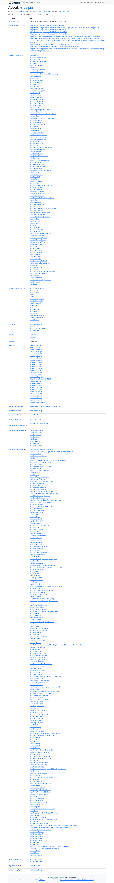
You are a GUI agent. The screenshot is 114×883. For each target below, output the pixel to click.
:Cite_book (34, 292)
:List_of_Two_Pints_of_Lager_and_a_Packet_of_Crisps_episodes (51, 452)
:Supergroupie (36, 445)
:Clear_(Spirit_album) (38, 555)
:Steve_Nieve (35, 727)
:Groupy (34, 439)
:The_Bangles (35, 227)
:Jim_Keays (34, 739)
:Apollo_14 (34, 200)
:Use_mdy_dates (36, 318)
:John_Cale (34, 613)
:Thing (33, 335)
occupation (15, 419)
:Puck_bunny (35, 183)
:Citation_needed (36, 301)
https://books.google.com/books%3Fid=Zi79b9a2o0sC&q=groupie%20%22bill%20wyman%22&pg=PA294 (64, 28)
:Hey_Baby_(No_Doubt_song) (40, 790)
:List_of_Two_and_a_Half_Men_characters (44, 777)
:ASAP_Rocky (35, 105)
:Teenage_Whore (36, 796)
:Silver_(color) (35, 754)
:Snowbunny (35, 441)
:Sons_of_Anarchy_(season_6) (40, 280)
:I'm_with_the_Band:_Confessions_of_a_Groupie (46, 567)
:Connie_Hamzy (36, 66)
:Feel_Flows (35, 639)
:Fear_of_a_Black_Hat (38, 592)
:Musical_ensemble (37, 166)
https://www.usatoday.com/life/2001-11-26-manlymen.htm (49, 44)
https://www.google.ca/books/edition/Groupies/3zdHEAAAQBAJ (51, 34)
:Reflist (33, 313)
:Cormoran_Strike (37, 607)
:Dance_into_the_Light (38, 802)
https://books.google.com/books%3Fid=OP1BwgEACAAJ (48, 26)
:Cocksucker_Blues (37, 731)
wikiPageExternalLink (17, 26)
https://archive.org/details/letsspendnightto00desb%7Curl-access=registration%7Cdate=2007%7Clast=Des (65, 36)
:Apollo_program (36, 187)
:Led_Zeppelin (35, 87)
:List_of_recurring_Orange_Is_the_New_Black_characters (49, 847)
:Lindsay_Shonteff (37, 662)
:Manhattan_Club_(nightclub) (40, 830)
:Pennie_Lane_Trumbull (39, 773)
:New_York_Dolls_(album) (39, 681)
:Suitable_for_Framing (38, 637)
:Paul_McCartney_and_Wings (40, 171)
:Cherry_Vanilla (36, 250)
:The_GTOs (34, 173)
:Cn (32, 307)
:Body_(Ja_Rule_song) (38, 498)
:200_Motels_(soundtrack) (39, 489)
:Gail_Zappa (35, 108)
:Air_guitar (34, 531)
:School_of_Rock (36, 229)
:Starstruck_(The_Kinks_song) (40, 525)
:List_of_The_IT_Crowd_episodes (41, 506)
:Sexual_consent (36, 800)
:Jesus (33, 68)
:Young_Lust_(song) (37, 706)
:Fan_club (34, 760)
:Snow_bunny (35, 815)
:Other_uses (35, 309)
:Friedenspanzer (36, 679)
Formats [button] (37, 3)
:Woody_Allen (35, 129)
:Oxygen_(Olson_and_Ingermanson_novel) (45, 691)
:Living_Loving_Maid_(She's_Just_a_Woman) (45, 676)
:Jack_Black (34, 116)
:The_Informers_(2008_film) (40, 792)
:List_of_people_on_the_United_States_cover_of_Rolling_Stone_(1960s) (54, 826)
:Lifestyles (34, 269)
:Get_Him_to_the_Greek (39, 628)
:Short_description (37, 316)
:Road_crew (35, 550)
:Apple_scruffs (36, 712)
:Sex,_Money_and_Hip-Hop (40, 213)
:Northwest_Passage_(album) (40, 263)
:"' (32, 295)
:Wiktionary (35, 320)
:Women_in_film (36, 721)
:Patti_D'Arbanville (37, 192)
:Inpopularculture (37, 288)
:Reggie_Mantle (36, 578)
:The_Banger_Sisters (38, 240)
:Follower (34, 811)
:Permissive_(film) (37, 767)
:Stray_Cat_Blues (36, 723)
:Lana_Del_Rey (36, 189)
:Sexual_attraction (37, 99)
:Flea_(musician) (36, 534)
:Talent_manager (36, 122)
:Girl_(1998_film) (36, 521)
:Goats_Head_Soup (37, 150)
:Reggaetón (35, 282)
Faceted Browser (86, 3)
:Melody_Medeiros (37, 832)
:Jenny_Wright (35, 779)
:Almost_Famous (36, 175)
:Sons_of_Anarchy (37, 72)
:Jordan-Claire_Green (38, 710)
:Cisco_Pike (35, 458)
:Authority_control (37, 299)
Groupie (26, 7)
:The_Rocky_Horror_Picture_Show (42, 750)
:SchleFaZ (34, 571)
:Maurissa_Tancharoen (38, 487)
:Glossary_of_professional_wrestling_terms (45, 611)
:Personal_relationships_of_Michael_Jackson (45, 733)
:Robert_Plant (35, 95)
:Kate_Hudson (35, 615)
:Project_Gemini (36, 103)
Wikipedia (42, 880)
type (11, 335)
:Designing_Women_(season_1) (41, 450)
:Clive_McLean (36, 561)
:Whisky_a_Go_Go (37, 246)
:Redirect (34, 311)
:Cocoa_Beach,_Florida (38, 135)
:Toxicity (34, 126)
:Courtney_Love (36, 82)
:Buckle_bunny (36, 433)
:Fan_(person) (35, 152)
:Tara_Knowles (36, 181)
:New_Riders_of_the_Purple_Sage (42, 118)
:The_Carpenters (36, 206)
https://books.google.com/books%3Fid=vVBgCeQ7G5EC (48, 32)
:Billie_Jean (34, 725)
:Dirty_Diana (35, 221)
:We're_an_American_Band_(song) (42, 185)
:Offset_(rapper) (36, 563)
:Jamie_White (35, 632)
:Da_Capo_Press (36, 252)
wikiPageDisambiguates (18, 426)
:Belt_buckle (35, 248)
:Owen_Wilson (36, 168)
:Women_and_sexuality (38, 273)
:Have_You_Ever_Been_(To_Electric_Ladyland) (45, 500)
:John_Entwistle (36, 651)
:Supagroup (35, 807)
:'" (32, 297)
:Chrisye (34, 582)
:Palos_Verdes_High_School (40, 496)
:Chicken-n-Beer (36, 624)
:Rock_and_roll (36, 97)
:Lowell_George (36, 674)
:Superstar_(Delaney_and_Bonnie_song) (44, 74)
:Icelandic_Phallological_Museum (42, 622)
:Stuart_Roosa (35, 202)
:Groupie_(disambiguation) (40, 423)
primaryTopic (15, 870)
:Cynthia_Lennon (36, 508)
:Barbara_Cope (36, 244)
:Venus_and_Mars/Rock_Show (41, 664)
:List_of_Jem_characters (39, 714)
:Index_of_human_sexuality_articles (42, 809)
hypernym (15, 866)
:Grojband (34, 771)
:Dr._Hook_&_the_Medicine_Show (42, 198)
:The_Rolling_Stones (37, 124)
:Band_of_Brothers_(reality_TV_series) (43, 819)
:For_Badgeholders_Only (39, 763)
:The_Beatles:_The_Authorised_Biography (44, 494)
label (11, 341)
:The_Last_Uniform (37, 788)
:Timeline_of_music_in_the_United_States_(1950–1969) (49, 828)
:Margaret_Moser (37, 80)
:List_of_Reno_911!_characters (41, 502)
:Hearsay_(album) (37, 468)
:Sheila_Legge (35, 744)
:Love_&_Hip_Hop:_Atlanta (39, 603)
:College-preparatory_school (40, 110)
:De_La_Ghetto (36, 278)
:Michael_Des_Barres (38, 137)
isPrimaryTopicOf (16, 411)
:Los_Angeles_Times (37, 242)
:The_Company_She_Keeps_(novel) (42, 271)
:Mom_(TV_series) (37, 569)
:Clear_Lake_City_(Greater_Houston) (43, 208)
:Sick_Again (35, 255)
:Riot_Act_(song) (36, 697)
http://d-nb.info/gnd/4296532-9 (40, 379)
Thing (22, 11)
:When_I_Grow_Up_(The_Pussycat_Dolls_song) (46, 586)
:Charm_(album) (36, 834)
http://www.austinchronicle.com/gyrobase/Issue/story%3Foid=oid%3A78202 (55, 47)
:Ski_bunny (34, 443)
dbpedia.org (67, 11)
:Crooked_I (34, 284)
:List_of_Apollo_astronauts (39, 160)
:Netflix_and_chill (36, 718)
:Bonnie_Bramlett (37, 236)
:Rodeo (33, 225)
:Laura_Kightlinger (37, 781)
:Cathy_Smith (35, 689)
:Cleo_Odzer (35, 158)
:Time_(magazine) (37, 196)
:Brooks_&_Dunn (36, 154)
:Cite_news (34, 305)
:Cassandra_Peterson (38, 57)
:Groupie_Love (36, 112)
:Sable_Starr (35, 257)
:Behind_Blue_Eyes (37, 588)
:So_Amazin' (35, 626)
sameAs (12, 345)
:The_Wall (34, 515)
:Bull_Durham (35, 620)
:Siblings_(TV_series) (37, 479)
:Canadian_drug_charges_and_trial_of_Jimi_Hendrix (48, 769)
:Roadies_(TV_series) (37, 670)
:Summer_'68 (35, 259)
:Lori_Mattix (35, 821)
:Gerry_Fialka (35, 672)
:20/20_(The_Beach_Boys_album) (41, 590)
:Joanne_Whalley (36, 529)
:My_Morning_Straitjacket (39, 477)
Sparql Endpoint (99, 3)
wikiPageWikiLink (16, 55)
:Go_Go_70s (35, 748)
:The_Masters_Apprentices (39, 471)
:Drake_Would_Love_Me (39, 695)
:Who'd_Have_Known (38, 658)
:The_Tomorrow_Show (38, 552)
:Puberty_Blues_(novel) (38, 594)
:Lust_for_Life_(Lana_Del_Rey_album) (43, 114)
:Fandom (34, 290)
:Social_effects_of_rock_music (40, 693)
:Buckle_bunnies (36, 431)
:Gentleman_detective (38, 609)
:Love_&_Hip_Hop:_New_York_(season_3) (44, 849)
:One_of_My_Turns (37, 510)
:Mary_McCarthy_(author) (39, 61)
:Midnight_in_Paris (37, 164)
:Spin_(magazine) (36, 210)
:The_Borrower (36, 544)
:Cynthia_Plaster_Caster (39, 156)
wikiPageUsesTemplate (17, 288)
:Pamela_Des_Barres (38, 139)
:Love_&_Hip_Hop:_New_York (40, 462)
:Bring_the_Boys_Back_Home (40, 758)
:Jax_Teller (34, 179)
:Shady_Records (36, 143)
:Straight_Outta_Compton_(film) (41, 481)
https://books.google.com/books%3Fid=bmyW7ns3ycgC (48, 30)
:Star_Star (34, 78)
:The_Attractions (36, 685)
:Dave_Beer (35, 634)
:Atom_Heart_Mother (38, 215)
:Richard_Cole (35, 786)
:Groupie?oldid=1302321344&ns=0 (45, 406)
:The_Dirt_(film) (36, 775)
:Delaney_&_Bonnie (37, 70)
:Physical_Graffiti (36, 101)
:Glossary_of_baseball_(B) (39, 817)
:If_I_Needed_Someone (38, 630)
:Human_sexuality (37, 267)
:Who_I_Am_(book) (37, 798)
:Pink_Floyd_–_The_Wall (38, 655)
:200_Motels (35, 223)
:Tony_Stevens (36, 538)
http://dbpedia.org (44, 11)
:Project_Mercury (36, 120)
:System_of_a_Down (37, 194)
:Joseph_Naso (35, 643)
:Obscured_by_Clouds (38, 653)
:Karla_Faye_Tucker (37, 660)
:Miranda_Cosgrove (37, 91)
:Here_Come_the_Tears (38, 765)
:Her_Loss (34, 527)
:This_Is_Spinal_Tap (37, 641)
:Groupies (34, 276)
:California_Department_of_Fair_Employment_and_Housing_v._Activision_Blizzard (57, 645)
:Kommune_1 (35, 729)
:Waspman (34, 475)
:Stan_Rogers (35, 76)
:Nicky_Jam (35, 55)
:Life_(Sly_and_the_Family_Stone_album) (44, 601)
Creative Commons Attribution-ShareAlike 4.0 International (77, 880)
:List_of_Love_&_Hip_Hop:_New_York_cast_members (48, 460)
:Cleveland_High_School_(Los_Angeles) (43, 559)
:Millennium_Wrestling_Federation (42, 565)
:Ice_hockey (35, 84)
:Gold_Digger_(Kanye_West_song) (42, 735)
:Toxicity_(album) (36, 618)
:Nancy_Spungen (36, 542)
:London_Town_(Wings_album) (41, 147)
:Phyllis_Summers (37, 666)
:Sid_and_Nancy (36, 704)
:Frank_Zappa (35, 162)
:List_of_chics (35, 454)
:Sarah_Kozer (35, 668)
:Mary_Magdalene (37, 133)
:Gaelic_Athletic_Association (40, 217)
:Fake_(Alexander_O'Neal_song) (41, 466)
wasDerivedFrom (16, 406)
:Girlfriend (34, 145)
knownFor (14, 415)
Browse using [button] (27, 3)
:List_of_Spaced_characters (40, 700)
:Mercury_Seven (36, 702)
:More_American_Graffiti (39, 794)
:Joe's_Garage (35, 708)
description (14, 21)
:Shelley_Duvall (36, 519)
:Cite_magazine (36, 303)
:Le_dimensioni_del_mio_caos (40, 784)
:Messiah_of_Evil (36, 805)
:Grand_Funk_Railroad (38, 261)
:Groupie (35, 345)
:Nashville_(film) (36, 548)
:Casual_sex (35, 265)
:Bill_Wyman (35, 131)
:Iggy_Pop (34, 219)
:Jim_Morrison (35, 576)
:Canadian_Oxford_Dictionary (40, 234)
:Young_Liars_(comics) (38, 605)
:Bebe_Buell (35, 177)
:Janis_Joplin (35, 485)
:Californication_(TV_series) (40, 752)
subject (12, 324)
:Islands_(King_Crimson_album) (41, 756)
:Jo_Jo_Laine (35, 473)
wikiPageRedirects (17, 431)
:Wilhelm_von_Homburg (39, 456)
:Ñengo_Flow (35, 231)
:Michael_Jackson (37, 89)
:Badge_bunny (36, 435)
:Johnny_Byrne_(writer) (38, 238)
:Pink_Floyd (35, 93)
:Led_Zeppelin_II (36, 523)
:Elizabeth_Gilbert (37, 204)
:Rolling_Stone (36, 141)
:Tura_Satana (35, 63)
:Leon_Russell (35, 59)
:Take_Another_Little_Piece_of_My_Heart (44, 813)
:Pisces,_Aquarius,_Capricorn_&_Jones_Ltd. (45, 687)
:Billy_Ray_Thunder (37, 483)
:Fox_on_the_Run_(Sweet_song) (41, 492)
